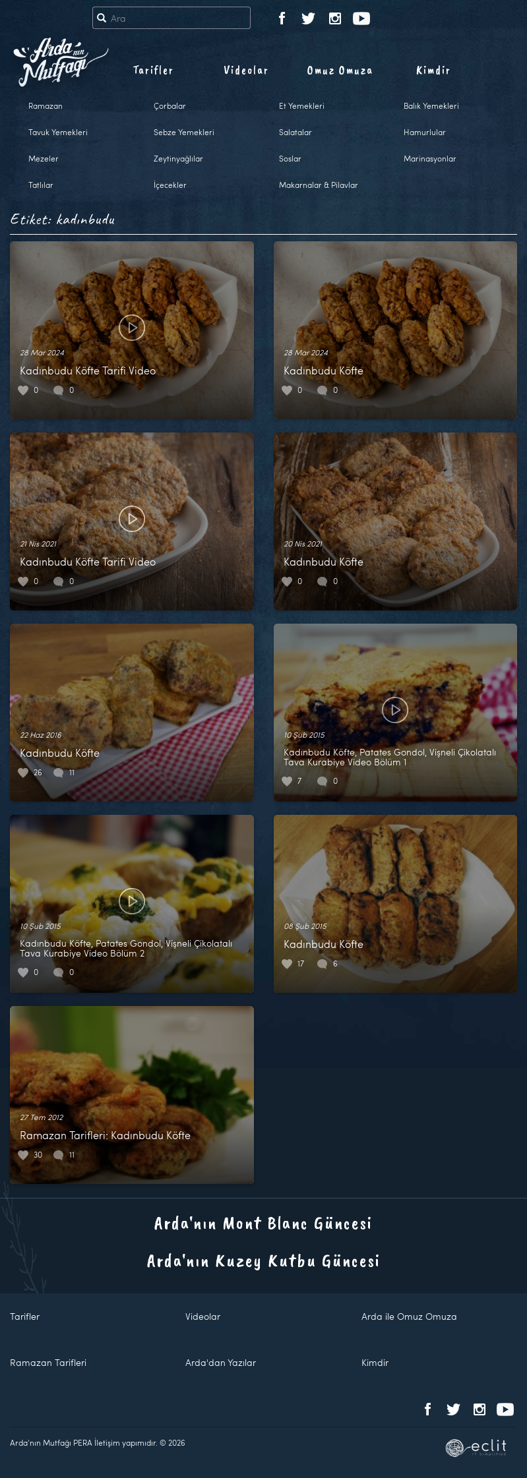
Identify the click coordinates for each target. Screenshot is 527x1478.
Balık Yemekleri (431, 105)
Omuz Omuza (340, 70)
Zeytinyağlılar (178, 158)
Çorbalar (170, 105)
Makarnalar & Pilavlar (318, 184)
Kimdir (433, 70)
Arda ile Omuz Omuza (409, 1316)
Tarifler (153, 70)
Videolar (246, 70)
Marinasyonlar (430, 158)
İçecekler (170, 184)
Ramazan (45, 105)
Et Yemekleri (302, 105)
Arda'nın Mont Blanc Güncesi (263, 1222)
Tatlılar (40, 184)
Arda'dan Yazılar (220, 1362)
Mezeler (43, 158)
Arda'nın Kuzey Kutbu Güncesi (264, 1260)
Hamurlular (425, 132)
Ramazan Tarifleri (48, 1362)
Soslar (290, 158)
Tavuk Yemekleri (58, 132)
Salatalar (295, 132)
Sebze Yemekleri (184, 132)
